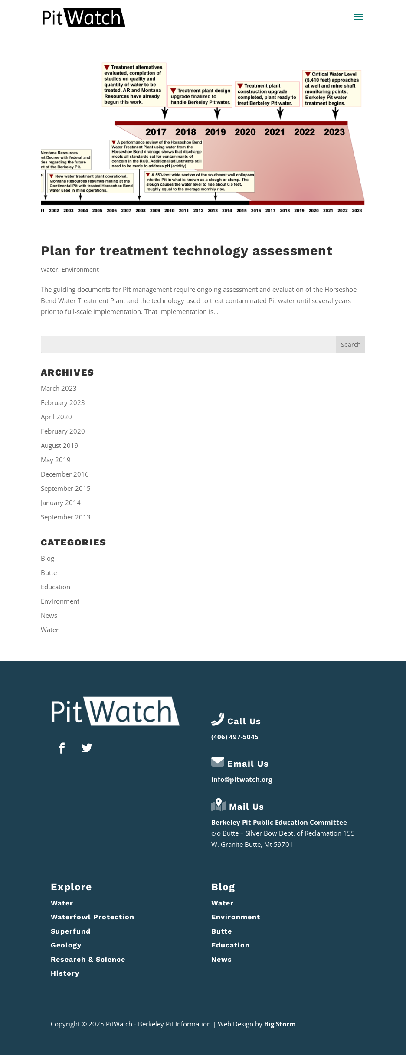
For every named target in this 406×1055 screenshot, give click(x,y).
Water (49, 269)
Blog (47, 558)
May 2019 (56, 459)
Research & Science (88, 959)
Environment (80, 269)
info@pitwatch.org (241, 779)
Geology (66, 945)
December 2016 (65, 474)
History (65, 973)
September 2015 (66, 488)
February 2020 (63, 431)
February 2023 (63, 402)
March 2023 (59, 388)
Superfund (71, 931)
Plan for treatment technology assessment (187, 250)
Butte (49, 572)
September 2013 (66, 517)
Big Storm (280, 1023)
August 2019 (60, 445)
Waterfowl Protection (92, 917)
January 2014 (61, 502)
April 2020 (56, 416)
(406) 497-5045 (235, 736)
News (49, 615)
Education (55, 586)
